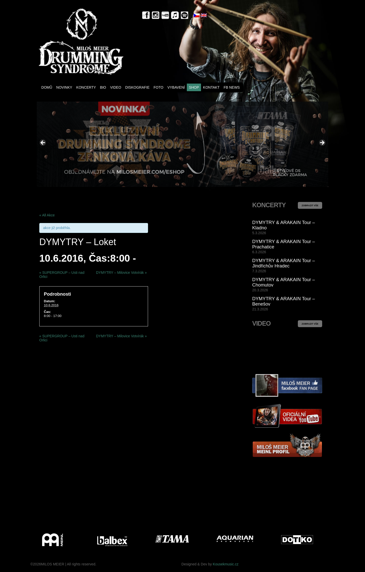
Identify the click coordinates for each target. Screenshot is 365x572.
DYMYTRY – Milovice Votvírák (121, 273)
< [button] (43, 143)
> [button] (322, 143)
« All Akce (47, 215)
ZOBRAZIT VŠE (310, 205)
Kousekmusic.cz (226, 564)
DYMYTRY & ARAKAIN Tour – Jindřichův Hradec (283, 263)
